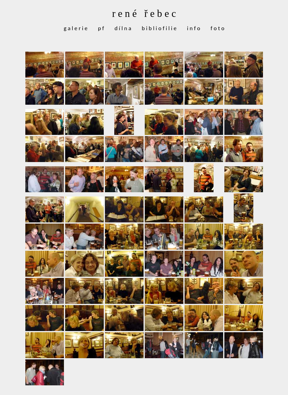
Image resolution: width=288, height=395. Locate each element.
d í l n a (123, 28)
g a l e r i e (75, 28)
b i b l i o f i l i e (159, 28)
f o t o (217, 28)
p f (101, 28)
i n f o (193, 28)
